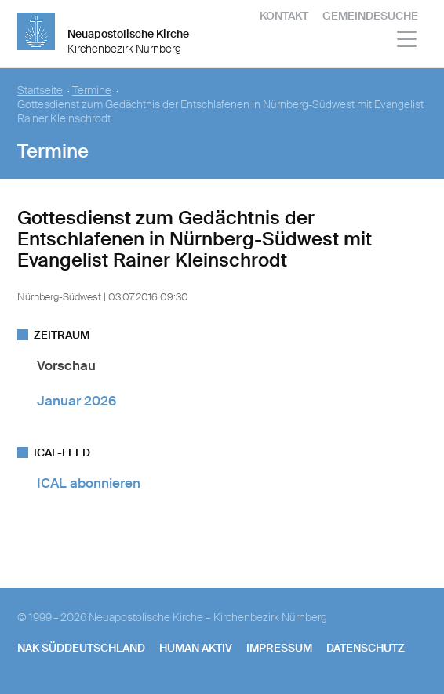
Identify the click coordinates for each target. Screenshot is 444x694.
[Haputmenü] (407, 41)
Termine (91, 90)
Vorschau (66, 365)
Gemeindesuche (370, 16)
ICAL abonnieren (88, 483)
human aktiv (195, 648)
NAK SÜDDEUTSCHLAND (81, 648)
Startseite (40, 90)
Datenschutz (365, 648)
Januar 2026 (76, 400)
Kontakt (284, 16)
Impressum (279, 648)
